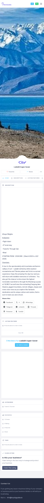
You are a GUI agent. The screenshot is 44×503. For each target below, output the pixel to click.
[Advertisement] (22, 211)
